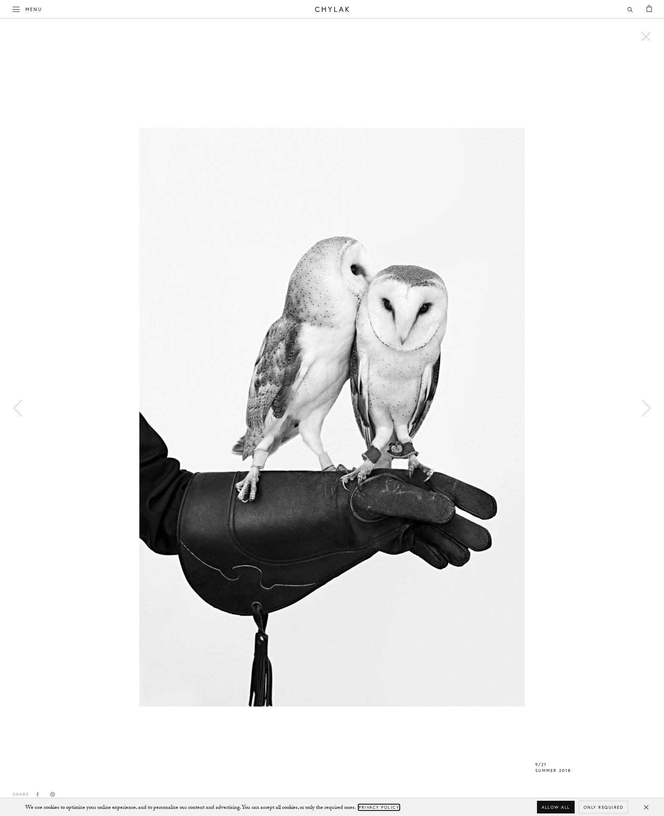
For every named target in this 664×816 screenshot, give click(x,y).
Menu (27, 8)
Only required (604, 807)
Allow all (556, 807)
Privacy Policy (379, 807)
